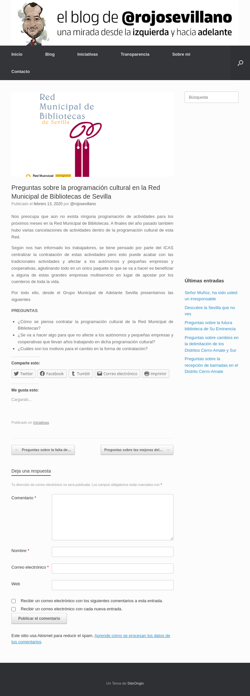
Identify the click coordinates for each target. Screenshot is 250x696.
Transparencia (135, 54)
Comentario (23, 497)
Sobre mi (181, 54)
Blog (50, 54)
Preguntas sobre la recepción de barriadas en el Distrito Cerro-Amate (211, 365)
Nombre (20, 550)
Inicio (16, 54)
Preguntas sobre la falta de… (43, 450)
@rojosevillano (83, 204)
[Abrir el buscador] (240, 63)
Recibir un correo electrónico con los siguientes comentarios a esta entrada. (92, 600)
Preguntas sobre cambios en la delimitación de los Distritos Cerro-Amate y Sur (211, 344)
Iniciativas (87, 54)
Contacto (20, 71)
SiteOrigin (135, 683)
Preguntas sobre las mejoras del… (137, 450)
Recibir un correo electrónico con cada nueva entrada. (71, 608)
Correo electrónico (30, 567)
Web (15, 583)
